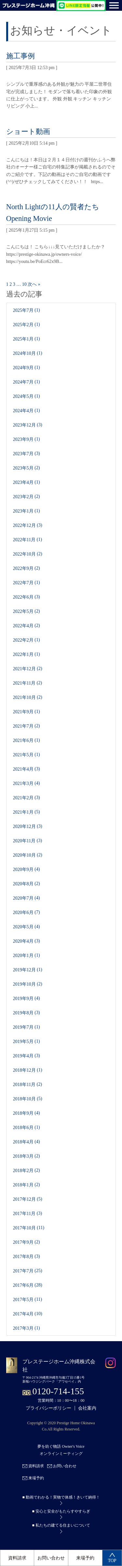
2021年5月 (23, 754)
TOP (112, 1558)
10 (24, 284)
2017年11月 (24, 1213)
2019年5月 (23, 1041)
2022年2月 (23, 639)
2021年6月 (23, 740)
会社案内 (87, 1408)
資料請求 (17, 1558)
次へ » (34, 284)
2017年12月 (24, 1198)
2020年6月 (23, 912)
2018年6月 (23, 1127)
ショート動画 (28, 131)
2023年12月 (24, 424)
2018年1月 (23, 1184)
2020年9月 (23, 869)
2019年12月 (24, 969)
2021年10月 (24, 697)
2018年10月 (24, 1098)
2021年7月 (23, 725)
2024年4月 (23, 410)
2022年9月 (23, 568)
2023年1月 (23, 510)
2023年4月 (23, 482)
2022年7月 (23, 582)
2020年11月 (24, 840)
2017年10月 (24, 1227)
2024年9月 (23, 367)
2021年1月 (23, 811)
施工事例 (20, 56)
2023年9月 (23, 439)
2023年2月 (23, 496)
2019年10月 (24, 983)
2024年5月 (23, 396)
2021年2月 (23, 797)
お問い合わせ (51, 1558)
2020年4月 (23, 940)
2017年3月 (23, 1328)
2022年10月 (24, 553)
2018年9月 (23, 1112)
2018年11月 (24, 1084)
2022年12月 (24, 525)
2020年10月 (24, 854)
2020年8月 (23, 883)
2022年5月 (23, 611)
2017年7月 (23, 1270)
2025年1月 (23, 338)
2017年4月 (23, 1313)
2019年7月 (23, 1026)
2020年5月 (23, 926)
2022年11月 (24, 539)
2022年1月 (23, 654)
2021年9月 (23, 711)
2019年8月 (23, 1012)
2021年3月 (23, 783)
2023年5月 (23, 467)
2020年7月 (23, 897)
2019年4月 (23, 1055)
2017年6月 (23, 1285)
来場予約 (85, 1558)
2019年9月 (23, 998)
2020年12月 (24, 826)
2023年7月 (23, 453)
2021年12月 (24, 668)
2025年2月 (23, 324)
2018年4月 (23, 1141)
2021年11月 (24, 682)
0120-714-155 (58, 1391)
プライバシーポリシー (48, 1408)
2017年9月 (23, 1242)
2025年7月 (23, 310)
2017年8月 (23, 1256)
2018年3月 (23, 1155)
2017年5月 (23, 1299)
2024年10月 (24, 353)
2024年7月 (23, 381)
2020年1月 (23, 955)
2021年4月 (23, 768)
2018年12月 (24, 1069)
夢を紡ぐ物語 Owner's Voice (60, 1446)
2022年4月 (23, 625)
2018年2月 (23, 1170)
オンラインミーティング (61, 1453)
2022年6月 (23, 596)
